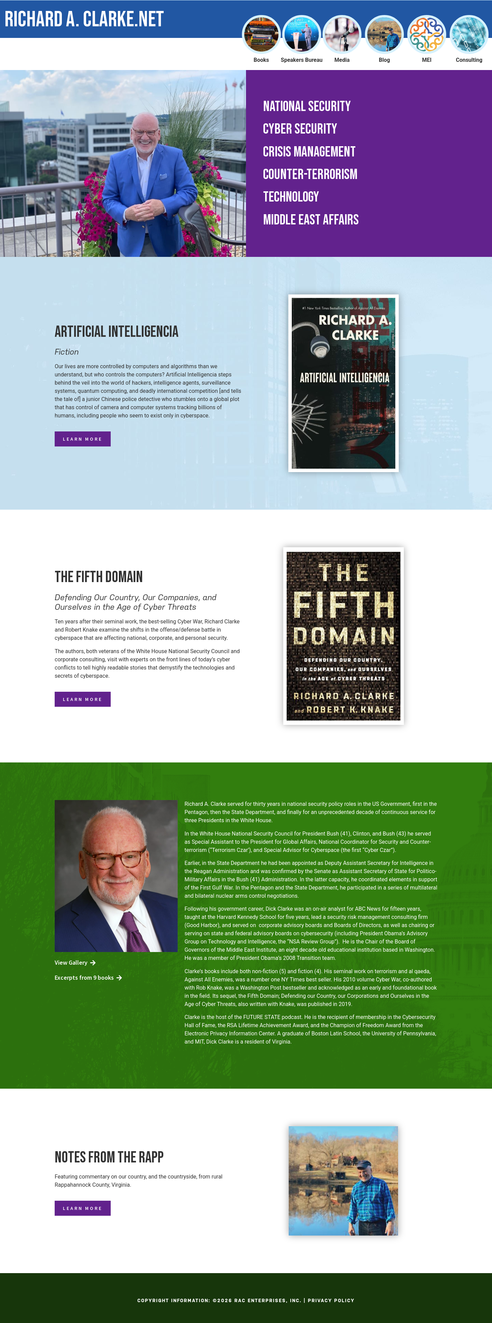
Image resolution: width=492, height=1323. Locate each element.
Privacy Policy (331, 1300)
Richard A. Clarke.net (84, 19)
